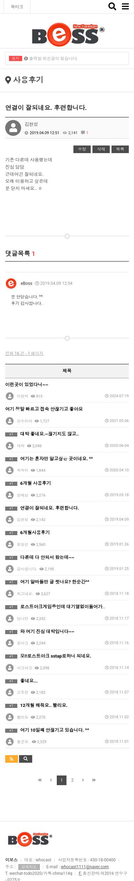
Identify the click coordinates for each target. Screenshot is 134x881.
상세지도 (29, 867)
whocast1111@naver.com (85, 866)
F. (80, 873)
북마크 (17, 6)
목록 (120, 149)
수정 (82, 149)
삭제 (101, 149)
